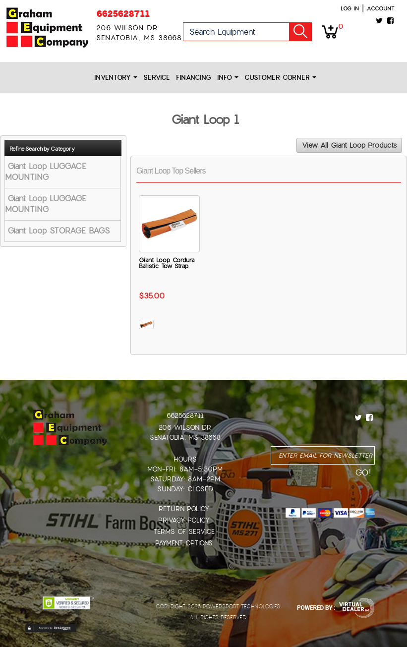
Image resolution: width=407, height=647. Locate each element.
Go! (300, 31)
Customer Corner (280, 77)
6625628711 (123, 13)
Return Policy (184, 509)
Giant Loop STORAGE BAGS (58, 231)
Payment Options (184, 543)
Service (156, 77)
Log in (350, 8)
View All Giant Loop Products (349, 145)
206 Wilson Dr (185, 427)
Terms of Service (184, 532)
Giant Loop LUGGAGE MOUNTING (45, 204)
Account (381, 8)
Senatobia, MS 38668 (185, 437)
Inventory (115, 77)
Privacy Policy (184, 520)
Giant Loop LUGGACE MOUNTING (45, 171)
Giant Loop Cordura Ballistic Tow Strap (166, 263)
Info (227, 77)
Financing (193, 77)
